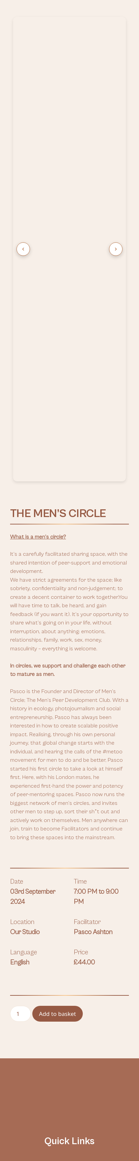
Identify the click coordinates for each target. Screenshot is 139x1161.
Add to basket (57, 1014)
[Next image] (116, 249)
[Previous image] (23, 249)
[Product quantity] (20, 1014)
